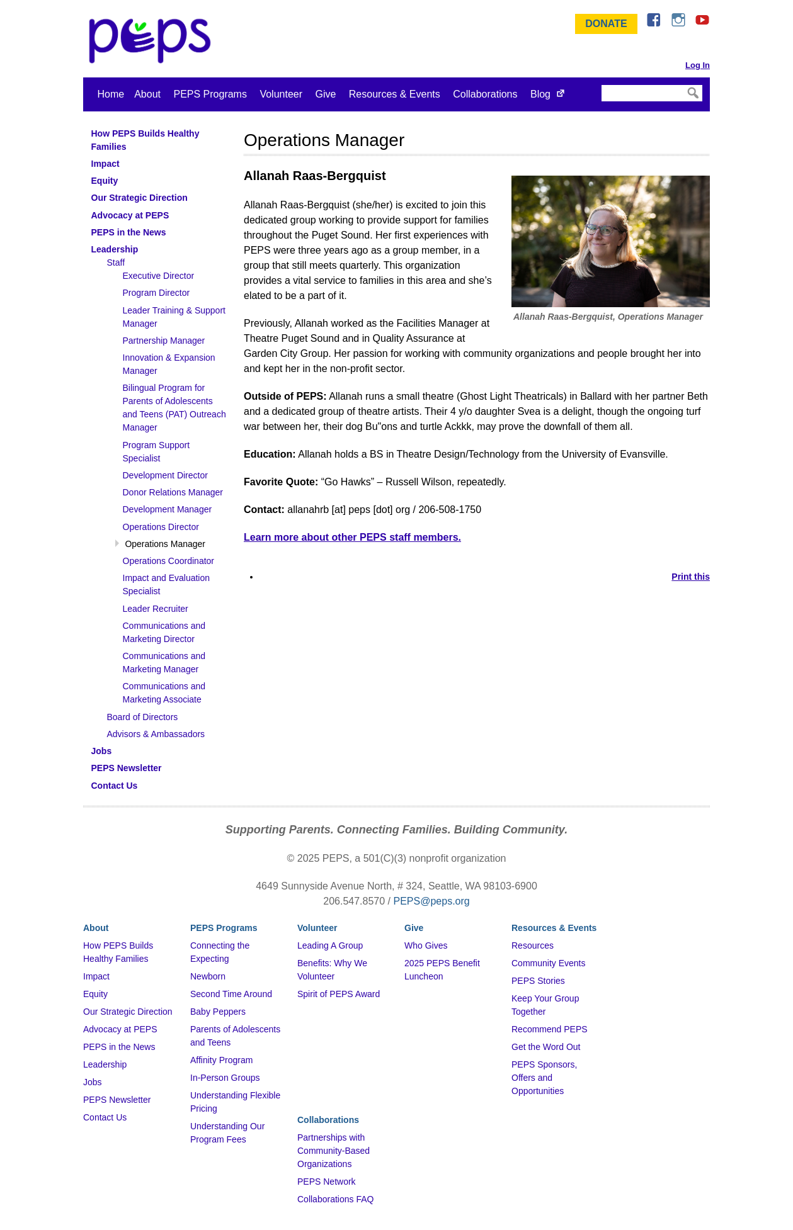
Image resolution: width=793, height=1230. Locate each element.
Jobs (92, 1082)
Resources (532, 945)
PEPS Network (326, 1181)
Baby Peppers (218, 1012)
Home (111, 94)
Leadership (105, 1064)
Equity (95, 994)
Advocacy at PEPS (120, 1029)
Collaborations (485, 94)
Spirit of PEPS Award (338, 994)
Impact (96, 976)
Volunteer (281, 94)
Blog (540, 94)
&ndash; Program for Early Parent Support (152, 41)
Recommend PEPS (549, 1029)
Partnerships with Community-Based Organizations (333, 1150)
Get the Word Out (545, 1047)
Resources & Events (394, 94)
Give (325, 94)
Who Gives (425, 945)
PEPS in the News (119, 1047)
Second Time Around (231, 994)
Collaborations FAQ (335, 1199)
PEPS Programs (209, 94)
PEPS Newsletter (117, 1100)
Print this (690, 577)
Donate (606, 23)
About (147, 94)
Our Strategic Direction (128, 1012)
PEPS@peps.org (432, 901)
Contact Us (105, 1117)
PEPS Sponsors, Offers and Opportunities (544, 1077)
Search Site (600, 84)
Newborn (207, 976)
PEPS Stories (538, 981)
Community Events (548, 963)
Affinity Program (221, 1060)
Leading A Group (330, 945)
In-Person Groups (225, 1078)
